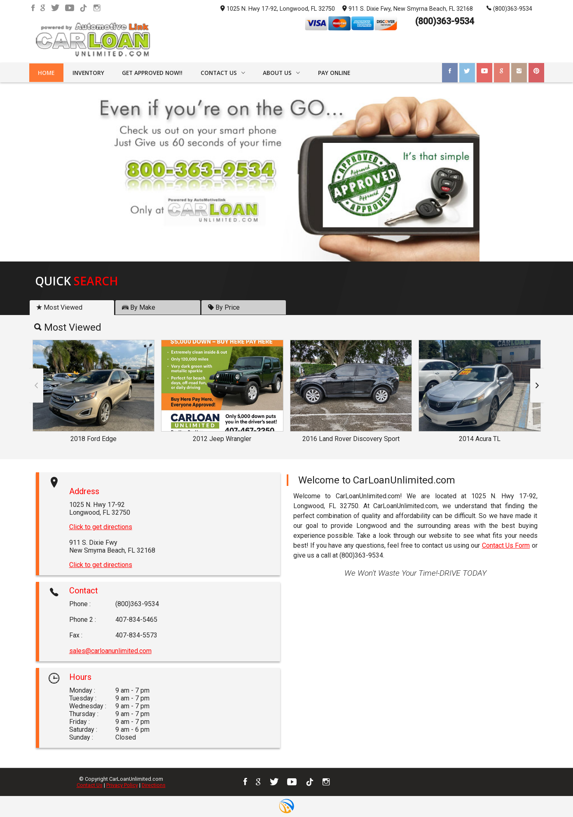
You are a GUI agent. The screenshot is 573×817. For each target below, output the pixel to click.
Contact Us (90, 785)
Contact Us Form (506, 545)
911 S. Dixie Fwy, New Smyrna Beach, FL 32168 (407, 8)
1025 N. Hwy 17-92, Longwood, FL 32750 (277, 8)
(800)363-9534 (509, 8)
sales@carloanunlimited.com (110, 651)
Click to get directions (100, 527)
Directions (154, 785)
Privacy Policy (122, 785)
